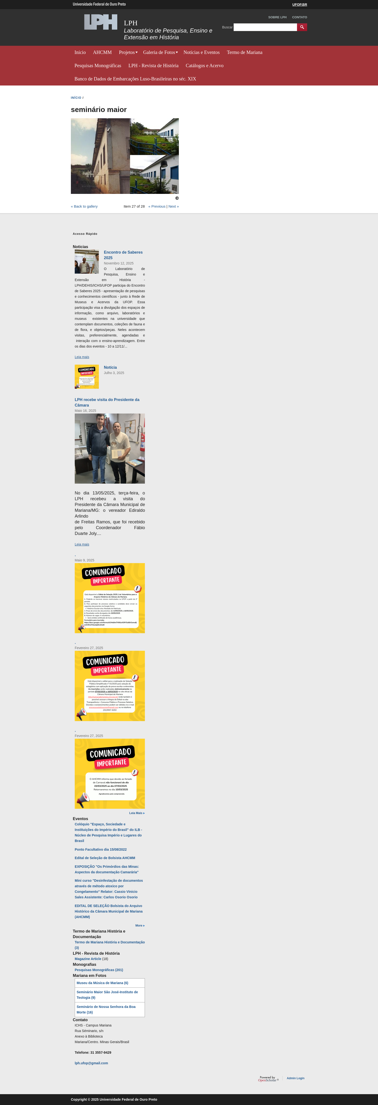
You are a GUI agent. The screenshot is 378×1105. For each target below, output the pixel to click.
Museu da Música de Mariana (102, 983)
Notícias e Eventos (201, 52)
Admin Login (295, 1078)
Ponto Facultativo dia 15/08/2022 (101, 849)
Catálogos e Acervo (205, 65)
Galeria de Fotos (159, 52)
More (138, 925)
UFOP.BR (299, 5)
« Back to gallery (84, 206)
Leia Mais (135, 813)
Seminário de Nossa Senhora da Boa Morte (106, 1009)
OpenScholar (268, 1079)
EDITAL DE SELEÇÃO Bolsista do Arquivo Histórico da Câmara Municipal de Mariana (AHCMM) (109, 911)
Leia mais (82, 357)
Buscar (228, 27)
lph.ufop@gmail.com (91, 1063)
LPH (131, 23)
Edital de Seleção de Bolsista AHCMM (105, 858)
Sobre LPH (277, 17)
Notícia (110, 367)
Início (80, 52)
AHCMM (102, 52)
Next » (174, 206)
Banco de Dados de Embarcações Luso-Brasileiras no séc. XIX (135, 78)
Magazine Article (88, 959)
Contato (299, 17)
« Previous (157, 206)
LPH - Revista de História (153, 65)
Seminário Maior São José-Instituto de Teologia (107, 995)
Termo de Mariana (244, 52)
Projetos (127, 52)
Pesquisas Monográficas (97, 65)
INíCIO (76, 97)
